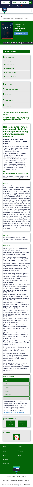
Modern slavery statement (10, 485)
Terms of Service (21, 476)
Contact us (6, 464)
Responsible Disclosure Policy (12, 480)
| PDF (19, 119)
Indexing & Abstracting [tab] (10, 76)
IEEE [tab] (6, 398)
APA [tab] (6, 383)
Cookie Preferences (25, 485)
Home (3, 17)
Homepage (7, 61)
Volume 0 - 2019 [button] (11, 89)
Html (16, 119)
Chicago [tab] (7, 387)
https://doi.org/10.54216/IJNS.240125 (15, 173)
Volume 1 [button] (9, 95)
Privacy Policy (10, 476)
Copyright (26, 480)
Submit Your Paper (15, 6)
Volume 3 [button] (9, 106)
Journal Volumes (10, 85)
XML (13, 119)
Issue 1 (12, 117)
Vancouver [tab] (7, 394)
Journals (9, 17)
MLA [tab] (6, 380)
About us (5, 451)
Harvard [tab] (7, 391)
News (4, 455)
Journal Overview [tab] (9, 65)
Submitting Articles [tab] (10, 72)
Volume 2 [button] (9, 100)
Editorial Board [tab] (9, 68)
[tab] (16, 89)
